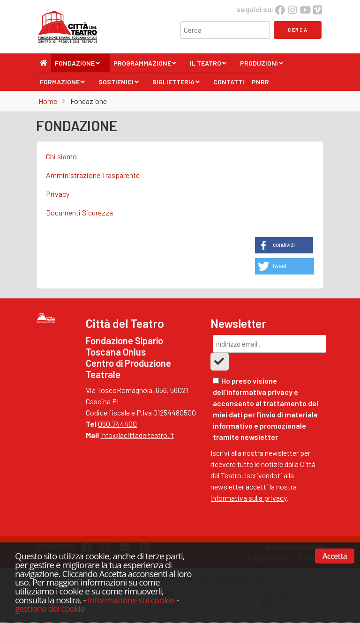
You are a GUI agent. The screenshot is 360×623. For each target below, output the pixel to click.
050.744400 (117, 423)
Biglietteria (176, 84)
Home (47, 100)
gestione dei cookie (50, 608)
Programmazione (145, 65)
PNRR (260, 82)
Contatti (228, 82)
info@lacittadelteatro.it (137, 434)
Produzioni (262, 65)
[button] (284, 245)
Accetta (334, 556)
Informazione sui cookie (131, 600)
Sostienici (118, 84)
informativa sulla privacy (248, 497)
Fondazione (77, 65)
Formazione (62, 84)
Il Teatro (208, 65)
